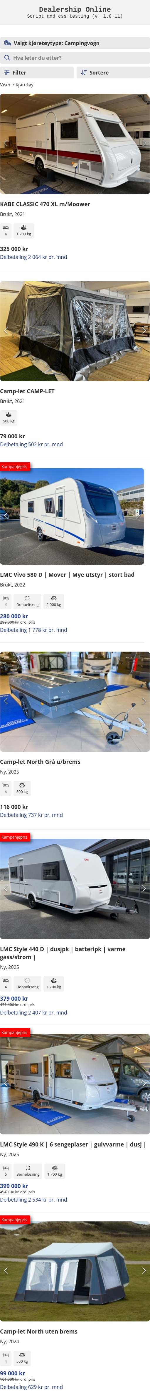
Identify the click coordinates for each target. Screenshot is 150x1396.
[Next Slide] (144, 144)
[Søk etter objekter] (75, 58)
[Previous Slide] (6, 144)
